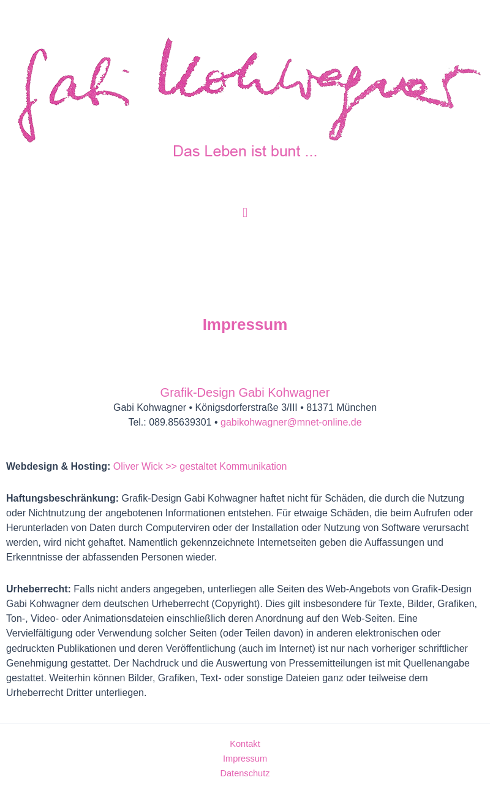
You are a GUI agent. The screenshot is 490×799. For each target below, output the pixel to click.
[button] (245, 212)
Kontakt (245, 744)
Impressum (245, 758)
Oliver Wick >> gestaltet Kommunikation (200, 466)
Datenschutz (245, 773)
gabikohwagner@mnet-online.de (291, 422)
